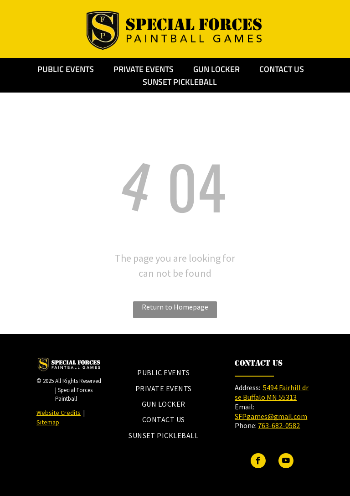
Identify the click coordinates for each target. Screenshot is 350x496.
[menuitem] (163, 372)
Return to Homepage (175, 306)
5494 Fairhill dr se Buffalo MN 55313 (272, 392)
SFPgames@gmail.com (271, 416)
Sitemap (47, 422)
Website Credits (58, 412)
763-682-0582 (279, 425)
